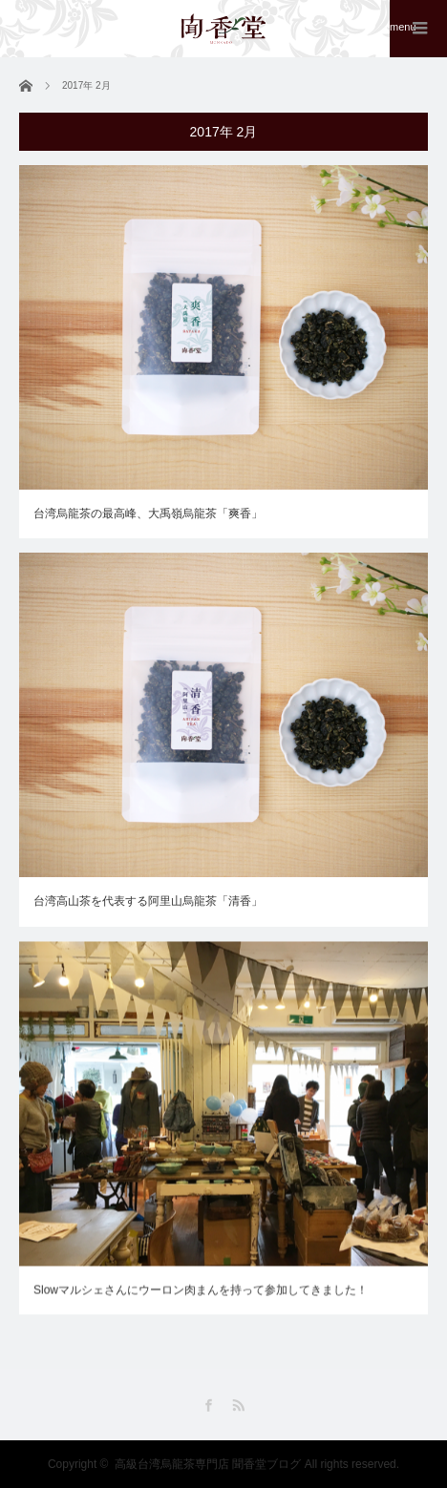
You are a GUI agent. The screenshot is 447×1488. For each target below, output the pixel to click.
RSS (238, 1405)
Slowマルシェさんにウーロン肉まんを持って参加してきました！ (200, 1291)
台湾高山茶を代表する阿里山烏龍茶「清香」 (148, 901)
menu (403, 26)
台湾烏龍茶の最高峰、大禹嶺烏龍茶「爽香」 (148, 513)
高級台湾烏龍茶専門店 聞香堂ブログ (208, 1464)
